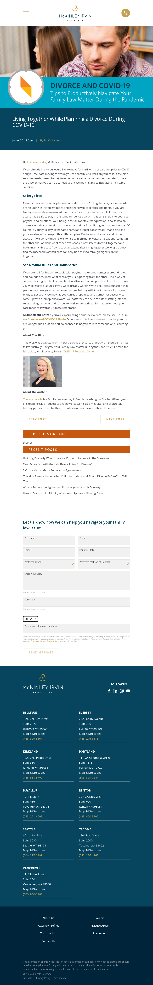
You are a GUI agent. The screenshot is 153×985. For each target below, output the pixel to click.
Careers (99, 918)
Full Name (29, 538)
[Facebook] (109, 691)
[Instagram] (122, 691)
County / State (86, 550)
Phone (82, 538)
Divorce (28, 442)
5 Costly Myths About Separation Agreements (52, 470)
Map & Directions (34, 734)
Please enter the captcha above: (41, 626)
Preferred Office (32, 562)
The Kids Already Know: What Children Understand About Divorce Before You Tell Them (75, 478)
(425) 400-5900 (88, 816)
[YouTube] (128, 691)
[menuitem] (27, 978)
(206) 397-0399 (32, 855)
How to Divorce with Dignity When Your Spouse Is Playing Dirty (63, 493)
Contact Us (48, 941)
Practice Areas (100, 925)
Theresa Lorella (36, 162)
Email (27, 550)
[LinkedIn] (115, 691)
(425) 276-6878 (88, 738)
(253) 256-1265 (88, 855)
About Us (48, 918)
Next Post (115, 419)
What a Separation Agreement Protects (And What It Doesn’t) (61, 487)
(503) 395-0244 (88, 777)
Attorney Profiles (48, 925)
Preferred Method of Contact (94, 562)
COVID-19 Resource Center (78, 351)
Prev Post (37, 419)
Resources (99, 933)
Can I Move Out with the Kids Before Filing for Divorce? (57, 464)
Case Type (29, 599)
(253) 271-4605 (32, 816)
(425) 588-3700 (32, 777)
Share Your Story (33, 574)
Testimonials (48, 933)
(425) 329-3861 (32, 738)
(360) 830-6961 (32, 894)
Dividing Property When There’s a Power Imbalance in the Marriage (66, 458)
